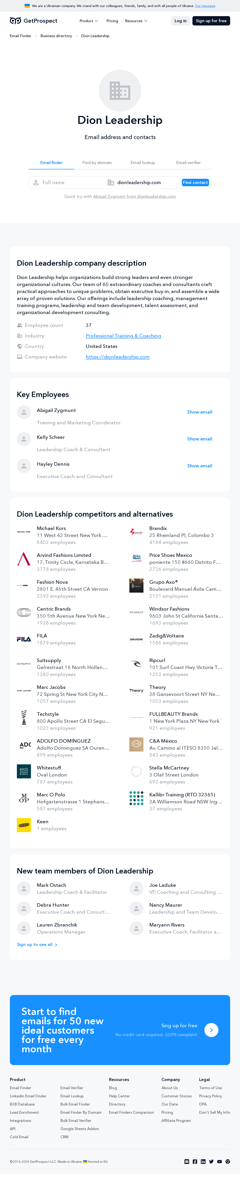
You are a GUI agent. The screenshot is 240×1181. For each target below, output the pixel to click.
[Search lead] (190, 187)
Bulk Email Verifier (75, 1127)
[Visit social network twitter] (211, 1169)
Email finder (51, 164)
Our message (205, 6)
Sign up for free (211, 21)
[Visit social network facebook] (195, 1169)
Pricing (112, 21)
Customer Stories (176, 1103)
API (12, 1136)
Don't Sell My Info (214, 1119)
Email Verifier (71, 1095)
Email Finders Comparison (131, 1119)
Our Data (169, 1111)
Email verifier (188, 164)
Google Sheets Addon (79, 1136)
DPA (202, 1111)
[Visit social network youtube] (219, 1169)
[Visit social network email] (186, 1169)
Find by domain (97, 164)
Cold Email (19, 1144)
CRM (64, 1144)
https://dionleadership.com (118, 364)
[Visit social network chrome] (227, 1169)
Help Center (119, 1103)
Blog (113, 1095)
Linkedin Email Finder (28, 1103)
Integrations (20, 1127)
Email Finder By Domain (80, 1119)
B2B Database (22, 1111)
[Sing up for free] (211, 1037)
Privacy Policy (210, 1103)
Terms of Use (210, 1095)
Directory (117, 1111)
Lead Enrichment (24, 1119)
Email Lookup (72, 1103)
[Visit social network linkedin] (203, 1169)
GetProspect (33, 21)
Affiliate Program (176, 1127)
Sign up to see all (36, 952)
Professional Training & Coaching (123, 343)
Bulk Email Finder (75, 1111)
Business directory (56, 36)
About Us (169, 1095)
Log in (181, 21)
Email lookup (143, 164)
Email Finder (20, 36)
